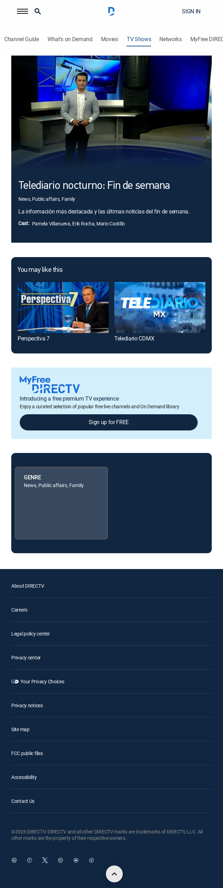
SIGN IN (191, 11)
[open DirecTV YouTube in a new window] (76, 860)
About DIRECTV (27, 585)
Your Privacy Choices (42, 681)
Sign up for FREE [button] (109, 422)
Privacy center (26, 657)
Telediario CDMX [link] (134, 338)
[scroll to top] (114, 873)
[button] (22, 11)
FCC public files (27, 753)
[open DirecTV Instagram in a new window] (60, 860)
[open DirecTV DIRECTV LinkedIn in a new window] (14, 860)
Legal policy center (30, 633)
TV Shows (139, 39)
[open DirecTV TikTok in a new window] (91, 860)
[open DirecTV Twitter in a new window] (45, 860)
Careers (19, 609)
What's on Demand (70, 39)
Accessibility (24, 777)
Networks (170, 39)
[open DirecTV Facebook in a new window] (29, 860)
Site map (20, 729)
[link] (63, 307)
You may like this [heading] (40, 270)
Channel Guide (21, 39)
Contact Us (22, 801)
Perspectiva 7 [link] (34, 338)
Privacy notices (27, 705)
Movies (109, 39)
